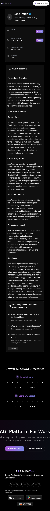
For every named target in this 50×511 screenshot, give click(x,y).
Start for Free (14, 449)
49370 (32, 387)
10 (21, 387)
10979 (32, 406)
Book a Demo (35, 449)
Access (39, 31)
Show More (13, 348)
